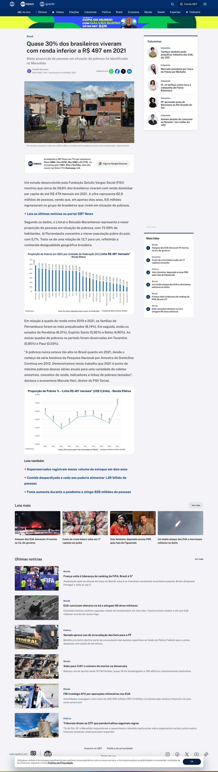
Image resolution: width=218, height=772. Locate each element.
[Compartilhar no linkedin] (129, 71)
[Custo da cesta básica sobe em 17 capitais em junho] (168, 260)
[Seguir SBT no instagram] (167, 754)
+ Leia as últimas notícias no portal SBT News (58, 214)
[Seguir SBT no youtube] (196, 754)
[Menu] (205, 4)
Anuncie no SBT (93, 748)
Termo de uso (108, 756)
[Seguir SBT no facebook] (177, 754)
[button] (37, 532)
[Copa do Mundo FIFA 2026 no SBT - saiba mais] (109, 22)
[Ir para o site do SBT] (48, 754)
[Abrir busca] (172, 4)
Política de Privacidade (60, 763)
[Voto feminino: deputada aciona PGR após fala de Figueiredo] (168, 272)
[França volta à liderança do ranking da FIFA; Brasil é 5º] (168, 296)
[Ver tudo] (195, 505)
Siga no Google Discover (112, 163)
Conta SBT (188, 4)
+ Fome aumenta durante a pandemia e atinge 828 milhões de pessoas (77, 492)
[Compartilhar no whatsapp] (111, 71)
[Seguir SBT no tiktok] (206, 754)
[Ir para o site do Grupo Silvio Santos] (24, 754)
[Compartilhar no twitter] (123, 71)
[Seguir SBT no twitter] (186, 754)
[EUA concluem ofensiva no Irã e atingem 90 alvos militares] (168, 309)
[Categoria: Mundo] (66, 571)
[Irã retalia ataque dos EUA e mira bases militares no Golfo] (168, 284)
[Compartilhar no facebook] (117, 71)
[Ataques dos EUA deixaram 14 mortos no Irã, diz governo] (168, 248)
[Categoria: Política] (67, 630)
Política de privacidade (120, 748)
